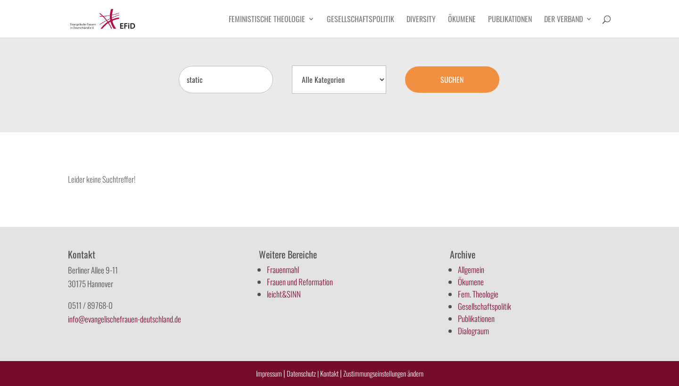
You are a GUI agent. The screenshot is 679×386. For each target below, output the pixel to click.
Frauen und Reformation (300, 282)
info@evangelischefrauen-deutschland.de (124, 319)
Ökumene (462, 20)
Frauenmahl (283, 269)
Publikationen (510, 20)
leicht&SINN (284, 294)
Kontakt (330, 373)
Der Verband (563, 20)
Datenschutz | (303, 373)
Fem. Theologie (478, 294)
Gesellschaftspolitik (360, 20)
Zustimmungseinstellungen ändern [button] (383, 373)
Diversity (421, 20)
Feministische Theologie (267, 20)
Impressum (269, 373)
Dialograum (473, 331)
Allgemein (471, 269)
